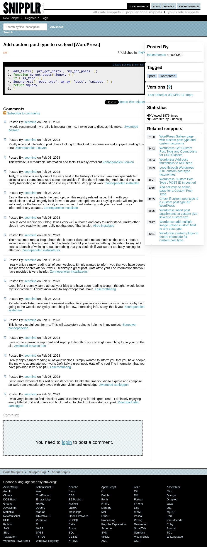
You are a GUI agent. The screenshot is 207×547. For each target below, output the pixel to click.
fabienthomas (156, 55)
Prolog (138, 524)
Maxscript (75, 515)
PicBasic (41, 524)
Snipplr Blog (37, 476)
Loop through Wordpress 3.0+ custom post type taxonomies (176, 171)
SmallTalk (140, 532)
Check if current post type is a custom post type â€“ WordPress (178, 202)
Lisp (136, 511)
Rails (72, 528)
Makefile (8, 515)
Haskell (73, 507)
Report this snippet (132, 105)
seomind (30, 126)
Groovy (7, 507)
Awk (38, 495)
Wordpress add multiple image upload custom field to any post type (177, 225)
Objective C (43, 520)
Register (30, 18)
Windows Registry (47, 544)
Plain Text (138, 64)
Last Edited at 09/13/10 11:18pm (170, 95)
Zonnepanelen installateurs (41, 254)
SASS (40, 532)
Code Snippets (13, 476)
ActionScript (10, 491)
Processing (108, 524)
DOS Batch (10, 503)
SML (6, 536)
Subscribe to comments (21, 117)
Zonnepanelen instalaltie (122, 187)
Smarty (171, 532)
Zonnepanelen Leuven (31, 151)
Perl (169, 520)
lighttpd (106, 511)
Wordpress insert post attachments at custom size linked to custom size (178, 213)
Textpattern (10, 540)
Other (104, 520)
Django (171, 499)
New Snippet (11, 18)
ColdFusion (43, 499)
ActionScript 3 (44, 491)
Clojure (7, 499)
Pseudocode (174, 524)
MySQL (171, 515)
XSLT (137, 544)
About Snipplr (61, 476)
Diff (136, 499)
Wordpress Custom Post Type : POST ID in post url (177, 180)
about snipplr (189, 6)
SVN (104, 536)
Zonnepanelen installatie (61, 211)
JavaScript (9, 511)
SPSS (40, 536)
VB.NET (74, 540)
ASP (137, 491)
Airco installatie (103, 229)
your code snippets (183, 12)
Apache (73, 491)
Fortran (138, 503)
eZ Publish (75, 503)
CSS (72, 499)
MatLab (40, 515)
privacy (169, 6)
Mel (103, 515)
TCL (169, 536)
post (152, 76)
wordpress (168, 76)
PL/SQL (73, 524)
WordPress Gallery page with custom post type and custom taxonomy (177, 140)
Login (45, 18)
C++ (169, 495)
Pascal (138, 520)
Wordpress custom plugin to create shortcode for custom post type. (178, 237)
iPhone (138, 507)
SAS (6, 532)
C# (136, 495)
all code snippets (107, 12)
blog (156, 6)
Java (170, 507)
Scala (72, 532)
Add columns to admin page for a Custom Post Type (175, 190)
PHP (141, 52)
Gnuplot (171, 503)
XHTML (73, 544)
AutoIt (7, 495)
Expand (117, 64)
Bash (72, 495)
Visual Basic (141, 540)
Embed (127, 64)
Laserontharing (105, 293)
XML (104, 544)
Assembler (173, 491)
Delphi (105, 499)
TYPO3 (40, 540)
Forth (104, 503)
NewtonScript (11, 520)
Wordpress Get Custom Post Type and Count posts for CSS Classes (178, 151)
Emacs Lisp (43, 503)
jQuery (40, 511)
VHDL (105, 540)
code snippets (139, 6)
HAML (40, 507)
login (67, 446)
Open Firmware (78, 520)
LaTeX (73, 511)
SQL (71, 536)
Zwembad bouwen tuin (30, 349)
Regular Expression (113, 528)
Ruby (170, 528)
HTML (105, 507)
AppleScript (108, 491)
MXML (138, 515)
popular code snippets (144, 12)
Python (7, 528)
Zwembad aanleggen (114, 388)
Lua (169, 511)
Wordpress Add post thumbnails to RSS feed (175, 161)
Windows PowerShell (16, 544)
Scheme (106, 532)
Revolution (140, 528)
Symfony (139, 536)
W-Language (175, 540)
